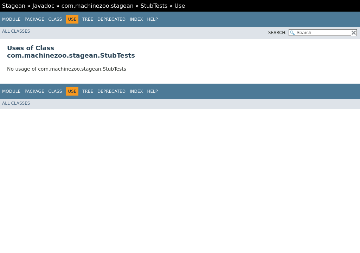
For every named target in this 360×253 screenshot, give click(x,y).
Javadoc (43, 5)
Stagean (13, 5)
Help (152, 19)
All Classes (16, 31)
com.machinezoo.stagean (98, 5)
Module (11, 19)
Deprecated (111, 19)
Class (55, 19)
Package (34, 19)
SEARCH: (277, 32)
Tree (87, 19)
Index (136, 19)
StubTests (154, 5)
